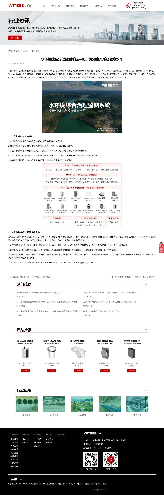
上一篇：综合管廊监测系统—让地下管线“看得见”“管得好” (30, 277)
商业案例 (112, 6)
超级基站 (14, 466)
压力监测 (14, 453)
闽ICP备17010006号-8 (99, 490)
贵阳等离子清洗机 (83, 484)
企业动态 (37, 439)
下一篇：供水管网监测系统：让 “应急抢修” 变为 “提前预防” (133, 277)
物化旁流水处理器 (49, 484)
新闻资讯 (84, 6)
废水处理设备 (13, 484)
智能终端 (14, 463)
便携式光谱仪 (62, 484)
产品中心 (56, 6)
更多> (146, 284)
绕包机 (104, 484)
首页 (44, 6)
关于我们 (98, 6)
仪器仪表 (72, 484)
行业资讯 (35, 51)
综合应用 (26, 439)
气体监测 (14, 446)
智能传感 (14, 449)
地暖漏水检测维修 (35, 484)
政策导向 (37, 446)
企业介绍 (49, 439)
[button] (145, 407)
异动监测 (14, 456)
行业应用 (26, 442)
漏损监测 (14, 459)
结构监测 (14, 442)
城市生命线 (23, 484)
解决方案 (70, 6)
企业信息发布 (96, 484)
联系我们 (49, 442)
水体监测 (14, 439)
